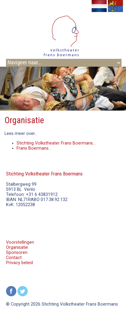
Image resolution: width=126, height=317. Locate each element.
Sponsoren (16, 252)
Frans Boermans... (34, 148)
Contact (14, 257)
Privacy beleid (19, 262)
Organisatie (17, 247)
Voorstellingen (20, 242)
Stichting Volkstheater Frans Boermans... (56, 143)
